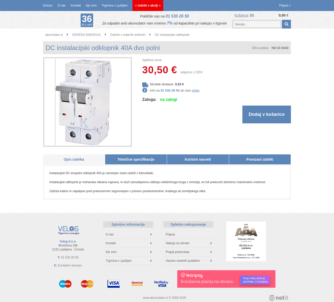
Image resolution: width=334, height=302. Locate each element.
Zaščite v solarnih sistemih (127, 35)
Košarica (241, 15)
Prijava (285, 5)
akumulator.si (54, 35)
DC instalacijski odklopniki (172, 35)
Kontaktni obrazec (70, 265)
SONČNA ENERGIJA (86, 35)
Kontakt (76, 5)
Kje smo (91, 5)
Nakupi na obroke (189, 243)
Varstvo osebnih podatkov (189, 260)
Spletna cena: (152, 60)
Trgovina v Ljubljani (114, 5)
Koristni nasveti (198, 159)
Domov (48, 5)
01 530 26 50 (177, 16)
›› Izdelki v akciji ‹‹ (148, 5)
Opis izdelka (74, 159)
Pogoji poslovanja (189, 252)
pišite (195, 90)
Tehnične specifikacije (135, 159)
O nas (62, 5)
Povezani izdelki (259, 159)
